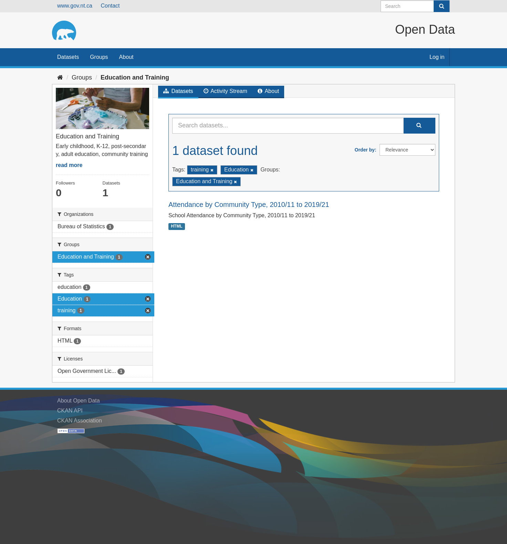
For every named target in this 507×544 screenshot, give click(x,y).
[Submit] (441, 6)
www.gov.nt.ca (74, 6)
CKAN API (70, 411)
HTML (176, 226)
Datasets (68, 57)
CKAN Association (79, 420)
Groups (99, 57)
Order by (365, 150)
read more (69, 165)
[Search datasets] (415, 6)
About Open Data (78, 401)
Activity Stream (225, 91)
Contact (110, 6)
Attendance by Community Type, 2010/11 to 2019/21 (248, 204)
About (126, 57)
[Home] (60, 77)
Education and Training (135, 77)
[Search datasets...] (288, 126)
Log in (437, 57)
